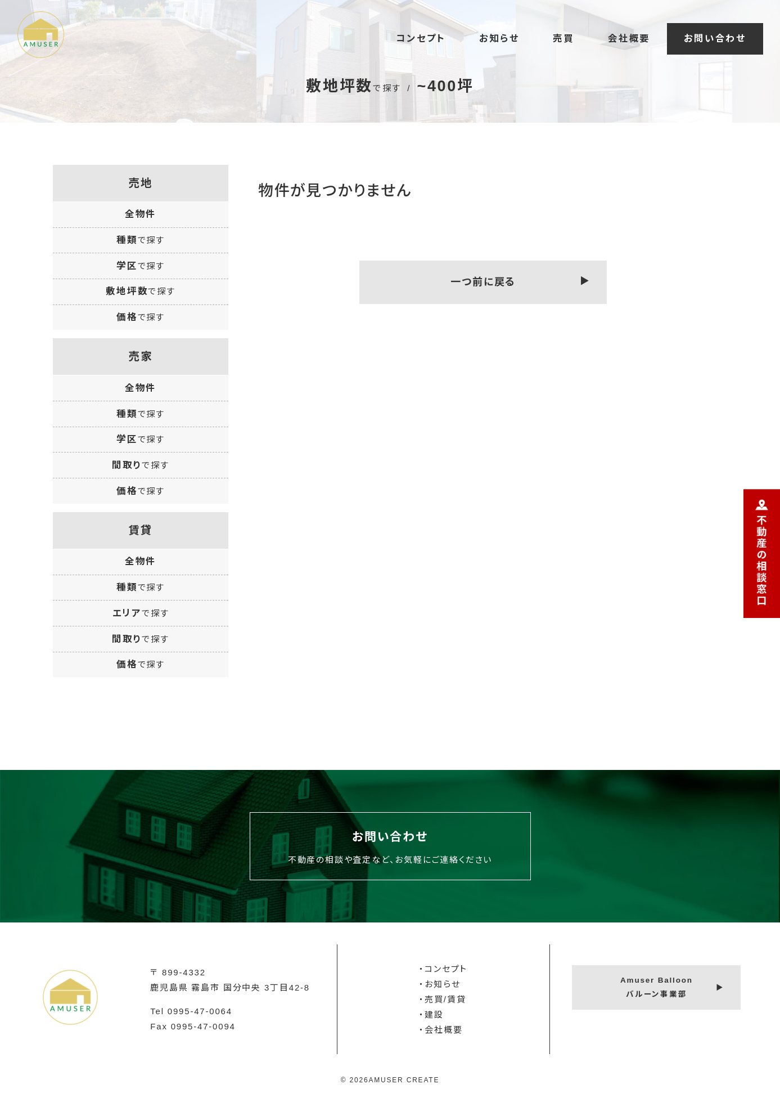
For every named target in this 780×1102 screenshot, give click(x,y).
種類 (140, 240)
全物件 (140, 214)
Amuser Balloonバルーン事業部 (656, 987)
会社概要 (629, 38)
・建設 (431, 1014)
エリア (140, 613)
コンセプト (420, 38)
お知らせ (499, 38)
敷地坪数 (140, 291)
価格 (140, 317)
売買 (563, 38)
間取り (140, 465)
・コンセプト (443, 969)
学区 (140, 266)
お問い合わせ (715, 38)
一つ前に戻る (483, 282)
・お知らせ (439, 984)
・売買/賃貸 (442, 999)
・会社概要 (440, 1029)
